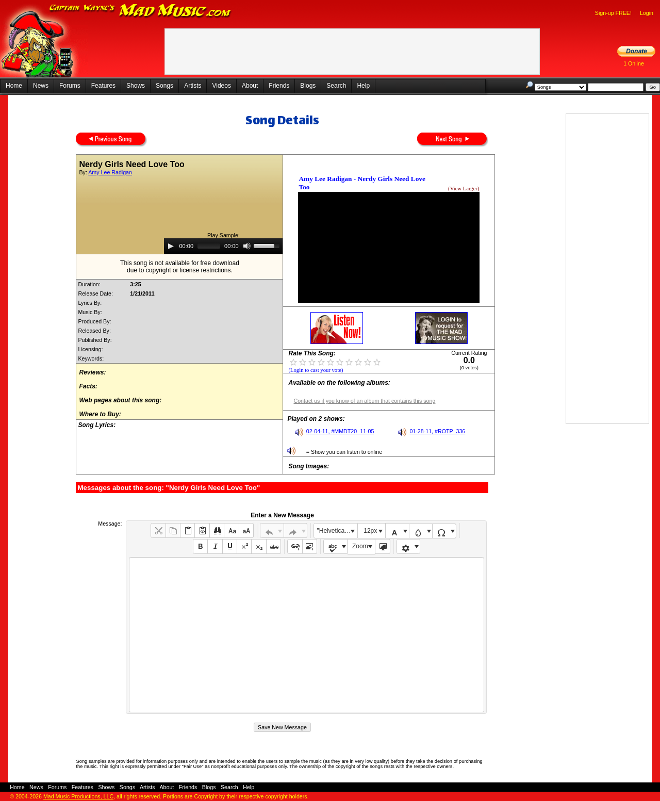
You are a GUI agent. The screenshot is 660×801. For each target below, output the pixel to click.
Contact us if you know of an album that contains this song (364, 401)
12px (370, 530)
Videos (221, 85)
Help (363, 85)
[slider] (208, 246)
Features (103, 85)
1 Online (633, 63)
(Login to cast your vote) (315, 370)
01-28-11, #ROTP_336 (437, 431)
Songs (164, 85)
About (250, 85)
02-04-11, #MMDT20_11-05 (340, 431)
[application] (223, 246)
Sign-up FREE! (613, 13)
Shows (135, 85)
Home (14, 85)
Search (336, 85)
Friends (279, 85)
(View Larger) (463, 188)
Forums (69, 85)
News (40, 85)
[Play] (171, 246)
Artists (192, 85)
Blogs (308, 85)
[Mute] (247, 246)
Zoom (360, 546)
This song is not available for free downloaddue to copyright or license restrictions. (179, 266)
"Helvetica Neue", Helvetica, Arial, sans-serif (337, 530)
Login (646, 13)
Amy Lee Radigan (110, 172)
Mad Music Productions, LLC (78, 796)
